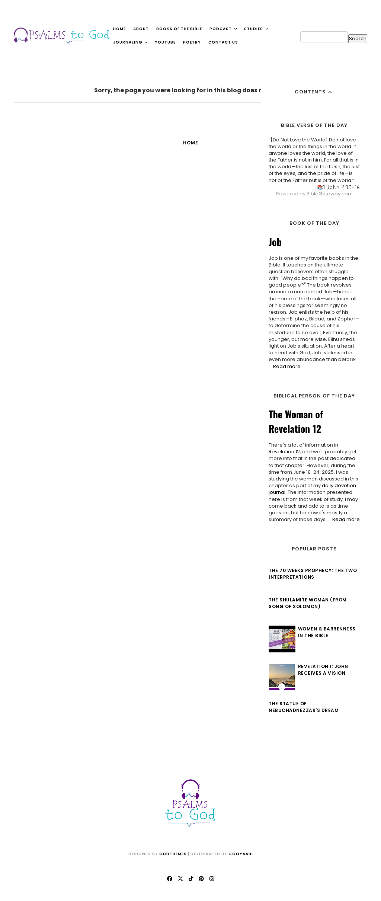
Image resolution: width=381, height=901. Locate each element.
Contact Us (223, 42)
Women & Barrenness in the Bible (327, 632)
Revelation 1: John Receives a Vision (323, 669)
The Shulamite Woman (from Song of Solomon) (308, 603)
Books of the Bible (179, 29)
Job (275, 241)
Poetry (192, 42)
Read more (287, 366)
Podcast (223, 29)
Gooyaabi (240, 854)
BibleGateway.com (330, 193)
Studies (256, 29)
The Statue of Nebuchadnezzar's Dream (304, 706)
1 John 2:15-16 (341, 187)
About (141, 29)
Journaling (130, 42)
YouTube (165, 42)
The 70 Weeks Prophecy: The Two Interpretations (313, 573)
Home (119, 29)
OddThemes (173, 854)
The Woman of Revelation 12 (296, 421)
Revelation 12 (284, 451)
